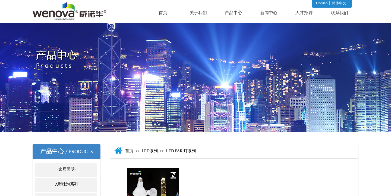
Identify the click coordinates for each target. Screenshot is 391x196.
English (322, 3)
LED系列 (150, 151)
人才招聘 (304, 12)
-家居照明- (66, 169)
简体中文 (339, 3)
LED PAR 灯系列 (181, 151)
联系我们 (339, 12)
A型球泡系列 (66, 184)
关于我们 (198, 12)
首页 (163, 12)
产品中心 (233, 12)
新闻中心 (269, 12)
